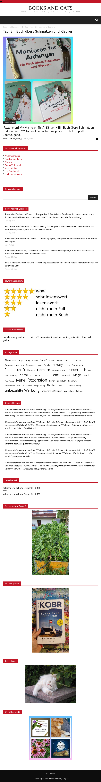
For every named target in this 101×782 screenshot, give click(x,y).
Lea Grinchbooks (12, 171)
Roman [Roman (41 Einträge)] (52, 381)
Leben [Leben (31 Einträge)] (46, 375)
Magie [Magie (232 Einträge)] (77, 374)
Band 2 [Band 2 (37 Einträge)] (52, 360)
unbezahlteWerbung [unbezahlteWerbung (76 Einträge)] (52, 390)
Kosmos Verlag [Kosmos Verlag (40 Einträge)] (11, 375)
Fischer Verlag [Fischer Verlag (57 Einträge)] (78, 365)
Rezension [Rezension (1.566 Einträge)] (37, 380)
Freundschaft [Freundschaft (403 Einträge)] (15, 369)
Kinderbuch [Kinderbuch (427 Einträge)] (77, 369)
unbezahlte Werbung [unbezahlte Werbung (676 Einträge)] (22, 390)
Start (5, 27)
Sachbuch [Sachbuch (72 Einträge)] (61, 380)
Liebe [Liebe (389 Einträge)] (55, 374)
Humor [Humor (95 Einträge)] (31, 370)
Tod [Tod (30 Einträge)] (65, 386)
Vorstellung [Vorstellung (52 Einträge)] (69, 391)
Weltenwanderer (12, 156)
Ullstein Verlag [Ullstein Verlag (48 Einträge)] (75, 385)
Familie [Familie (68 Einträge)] (47, 365)
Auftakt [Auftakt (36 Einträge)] (35, 360)
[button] (97, 20)
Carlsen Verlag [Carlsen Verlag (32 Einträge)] (62, 360)
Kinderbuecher (9, 123)
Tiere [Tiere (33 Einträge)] (60, 386)
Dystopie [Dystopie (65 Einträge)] (30, 365)
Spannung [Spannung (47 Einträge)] (72, 380)
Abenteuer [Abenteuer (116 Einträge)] (11, 360)
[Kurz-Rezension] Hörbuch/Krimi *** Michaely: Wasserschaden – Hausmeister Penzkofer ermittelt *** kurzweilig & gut (51, 264)
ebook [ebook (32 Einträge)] (39, 365)
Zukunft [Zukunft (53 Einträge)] (79, 391)
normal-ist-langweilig (12, 139)
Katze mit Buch (12, 168)
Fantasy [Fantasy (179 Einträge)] (57, 364)
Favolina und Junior (14, 159)
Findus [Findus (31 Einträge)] (67, 365)
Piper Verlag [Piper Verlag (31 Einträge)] (9, 381)
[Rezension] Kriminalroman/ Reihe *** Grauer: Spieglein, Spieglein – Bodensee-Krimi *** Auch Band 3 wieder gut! (51, 240)
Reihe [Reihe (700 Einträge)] (20, 380)
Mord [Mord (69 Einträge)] (86, 375)
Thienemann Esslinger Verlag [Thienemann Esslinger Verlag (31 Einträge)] (33, 386)
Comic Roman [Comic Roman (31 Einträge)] (75, 360)
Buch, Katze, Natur (14, 174)
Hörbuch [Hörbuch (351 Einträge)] (43, 369)
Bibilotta (8, 162)
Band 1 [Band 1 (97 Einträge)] (43, 360)
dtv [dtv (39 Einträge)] (22, 365)
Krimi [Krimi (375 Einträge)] (23, 374)
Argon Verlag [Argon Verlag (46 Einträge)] (24, 360)
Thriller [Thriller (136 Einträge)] (51, 385)
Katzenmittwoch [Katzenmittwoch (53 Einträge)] (59, 370)
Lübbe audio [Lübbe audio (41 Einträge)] (66, 375)
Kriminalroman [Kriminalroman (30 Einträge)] (36, 375)
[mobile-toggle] (5, 20)
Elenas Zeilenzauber (14, 165)
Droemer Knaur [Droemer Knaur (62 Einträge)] (12, 365)
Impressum (50, 773)
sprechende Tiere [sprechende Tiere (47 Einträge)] (12, 385)
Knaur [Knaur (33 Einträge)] (90, 370)
